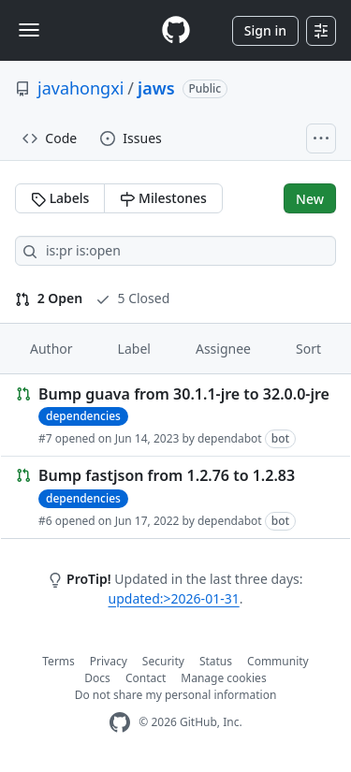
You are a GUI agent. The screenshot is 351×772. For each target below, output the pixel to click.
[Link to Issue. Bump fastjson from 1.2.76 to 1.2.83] (175, 497)
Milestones (163, 198)
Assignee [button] (223, 348)
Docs (97, 678)
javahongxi (80, 88)
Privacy (108, 661)
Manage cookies (223, 678)
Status (215, 661)
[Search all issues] (175, 251)
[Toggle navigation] (29, 30)
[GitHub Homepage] (120, 723)
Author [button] (51, 348)
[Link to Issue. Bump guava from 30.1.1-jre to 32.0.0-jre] (175, 415)
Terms (58, 661)
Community (278, 661)
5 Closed (132, 298)
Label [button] (134, 348)
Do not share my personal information (176, 695)
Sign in (265, 30)
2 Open (48, 298)
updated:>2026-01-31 (174, 598)
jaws (156, 88)
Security (163, 661)
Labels (60, 198)
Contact (145, 678)
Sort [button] (308, 348)
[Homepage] (176, 30)
